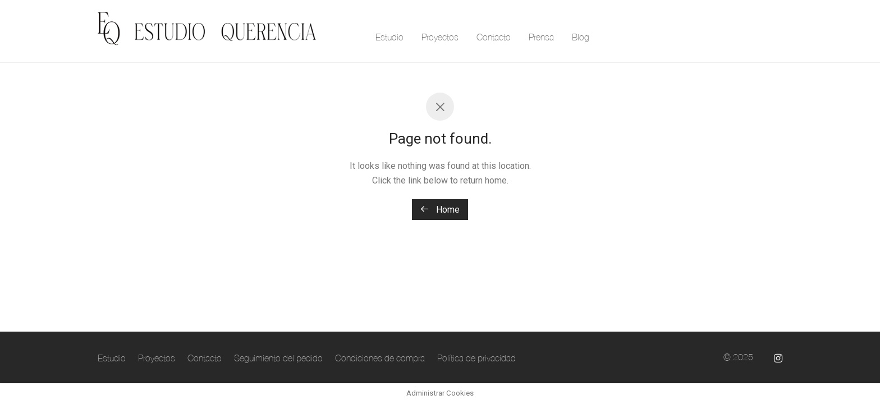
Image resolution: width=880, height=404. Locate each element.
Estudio (389, 37)
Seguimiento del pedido (278, 358)
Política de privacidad (476, 358)
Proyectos (440, 37)
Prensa (541, 37)
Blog (580, 37)
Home (440, 209)
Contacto (493, 37)
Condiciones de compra (380, 358)
